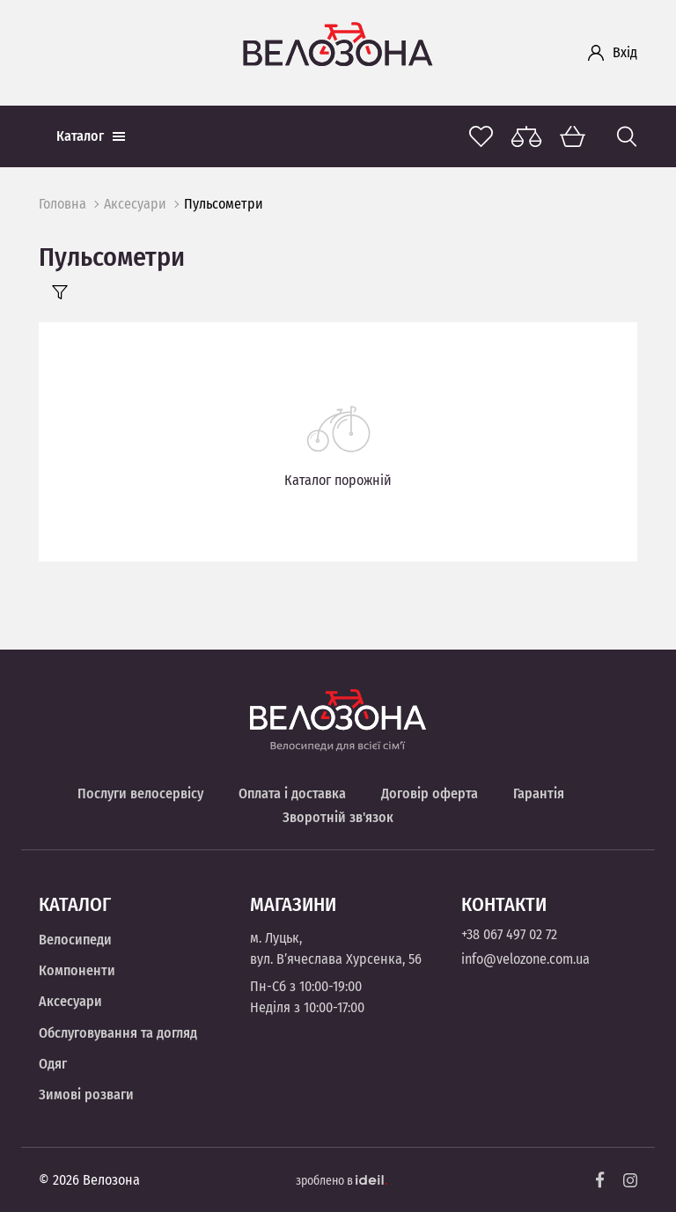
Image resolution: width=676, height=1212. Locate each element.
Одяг (53, 1063)
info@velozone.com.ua (525, 959)
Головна (62, 203)
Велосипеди (75, 939)
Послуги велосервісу (140, 793)
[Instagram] (630, 1180)
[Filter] (60, 292)
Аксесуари (135, 203)
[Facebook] (600, 1179)
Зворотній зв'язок (338, 817)
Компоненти (77, 970)
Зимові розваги (86, 1094)
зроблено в (341, 1180)
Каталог (90, 136)
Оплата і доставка (292, 793)
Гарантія (538, 793)
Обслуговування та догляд (118, 1033)
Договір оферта (429, 793)
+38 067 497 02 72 (509, 934)
